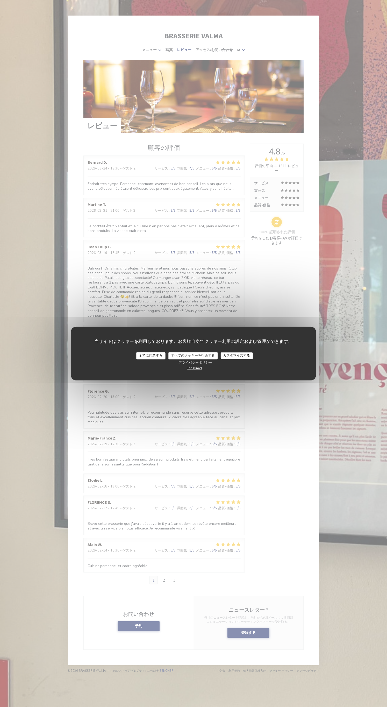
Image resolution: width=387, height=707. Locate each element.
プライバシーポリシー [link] (195, 362)
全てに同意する (150, 355)
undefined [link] (194, 368)
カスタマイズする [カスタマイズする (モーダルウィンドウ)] (236, 355)
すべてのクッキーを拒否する (193, 355)
